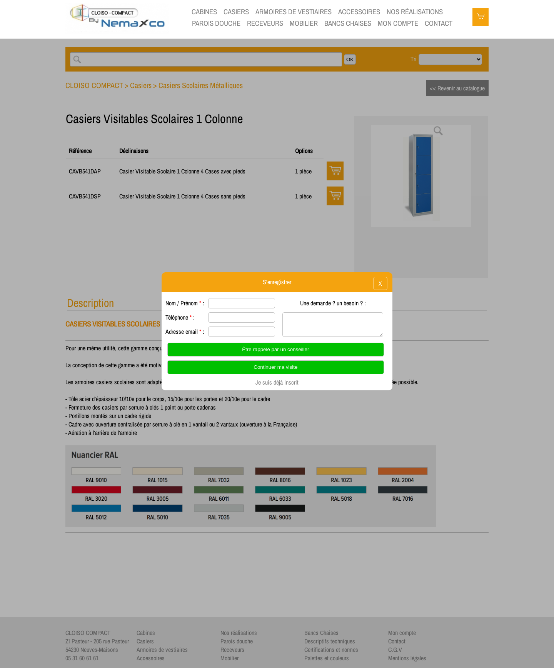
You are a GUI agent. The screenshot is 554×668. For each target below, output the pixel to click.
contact (438, 23)
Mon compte (398, 23)
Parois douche (216, 23)
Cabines (204, 12)
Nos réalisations (415, 12)
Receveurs (265, 23)
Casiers (236, 12)
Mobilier (304, 23)
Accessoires (359, 12)
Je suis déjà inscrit (277, 382)
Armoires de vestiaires (293, 12)
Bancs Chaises (347, 23)
